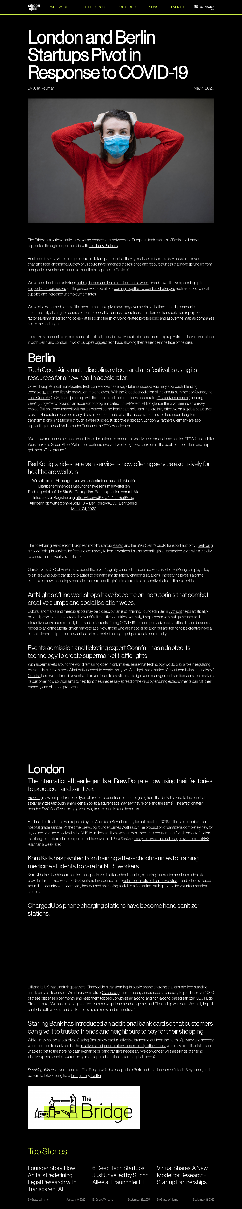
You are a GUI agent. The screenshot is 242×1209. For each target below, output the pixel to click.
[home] (34, 7)
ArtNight (175, 611)
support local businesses (47, 289)
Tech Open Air (39, 398)
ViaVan (118, 545)
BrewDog (35, 798)
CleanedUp (110, 993)
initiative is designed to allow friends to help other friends (123, 1046)
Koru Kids (35, 875)
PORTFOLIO (127, 7)
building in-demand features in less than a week (113, 283)
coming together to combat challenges (144, 289)
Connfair (34, 676)
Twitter (96, 1076)
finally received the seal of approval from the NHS (171, 839)
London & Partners (103, 246)
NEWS (153, 7)
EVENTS (177, 7)
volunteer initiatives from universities (150, 881)
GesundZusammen (172, 398)
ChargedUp (96, 987)
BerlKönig (205, 545)
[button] (94, 7)
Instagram (79, 1076)
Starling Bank (87, 1040)
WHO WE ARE (60, 7)
